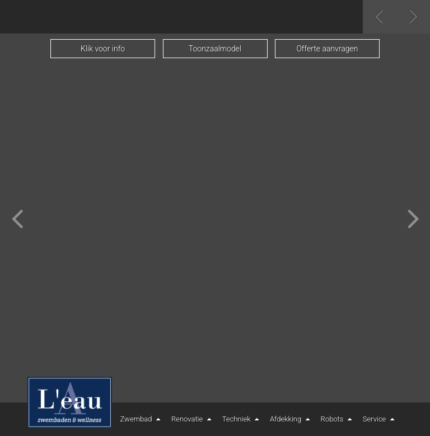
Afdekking (291, 419)
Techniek (241, 419)
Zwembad (141, 419)
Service (380, 419)
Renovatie (192, 419)
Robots (337, 419)
